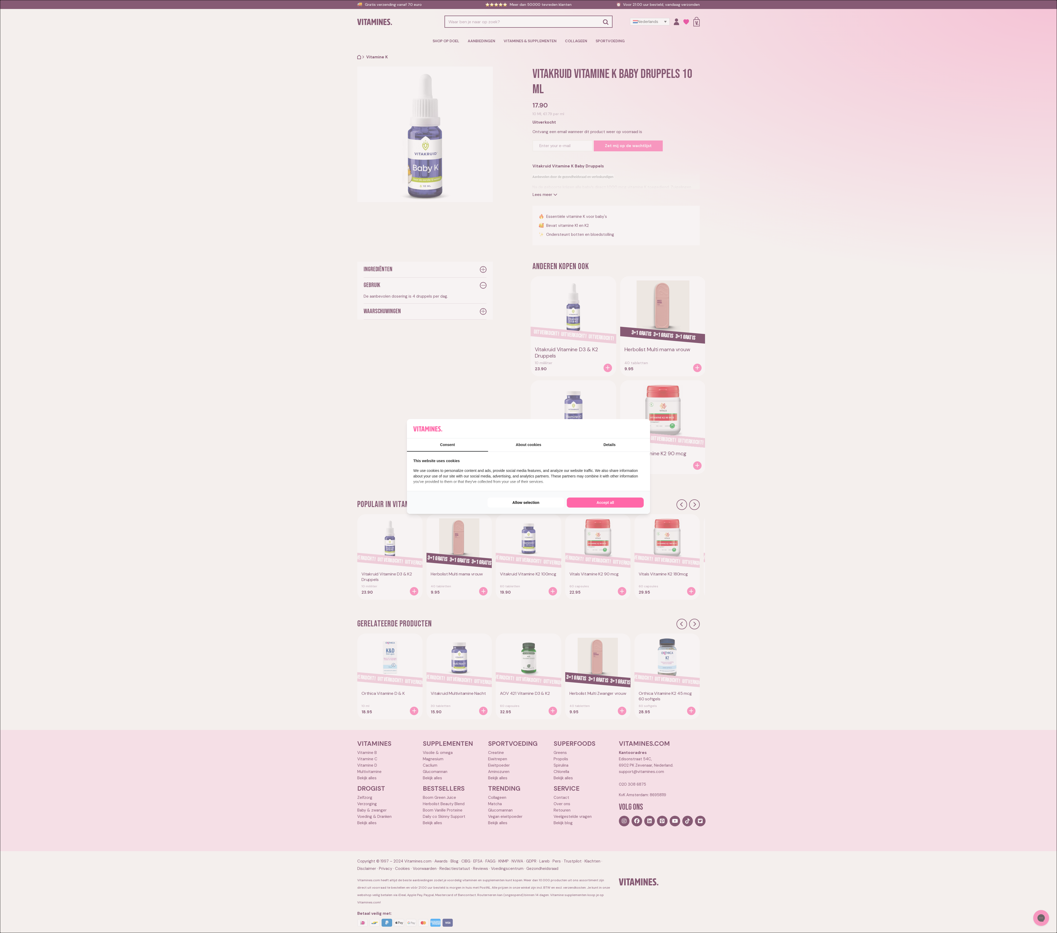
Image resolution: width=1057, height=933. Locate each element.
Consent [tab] (447, 445)
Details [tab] (610, 445)
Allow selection (525, 502)
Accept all (605, 502)
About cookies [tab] (528, 445)
